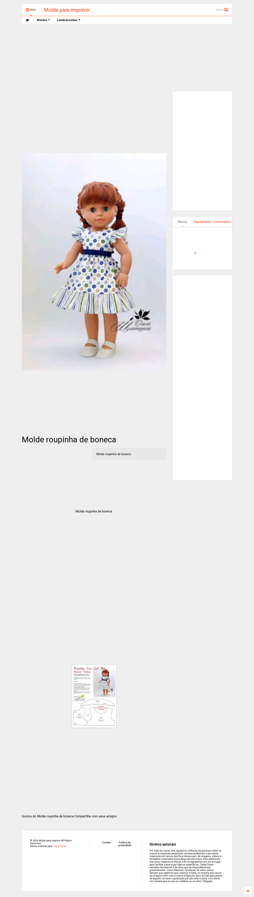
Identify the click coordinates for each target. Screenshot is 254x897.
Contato (106, 842)
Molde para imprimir (67, 10)
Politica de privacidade (124, 844)
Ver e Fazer (60, 846)
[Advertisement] (127, 58)
